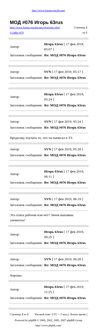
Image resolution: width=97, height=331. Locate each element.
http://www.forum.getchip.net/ (48, 10)
